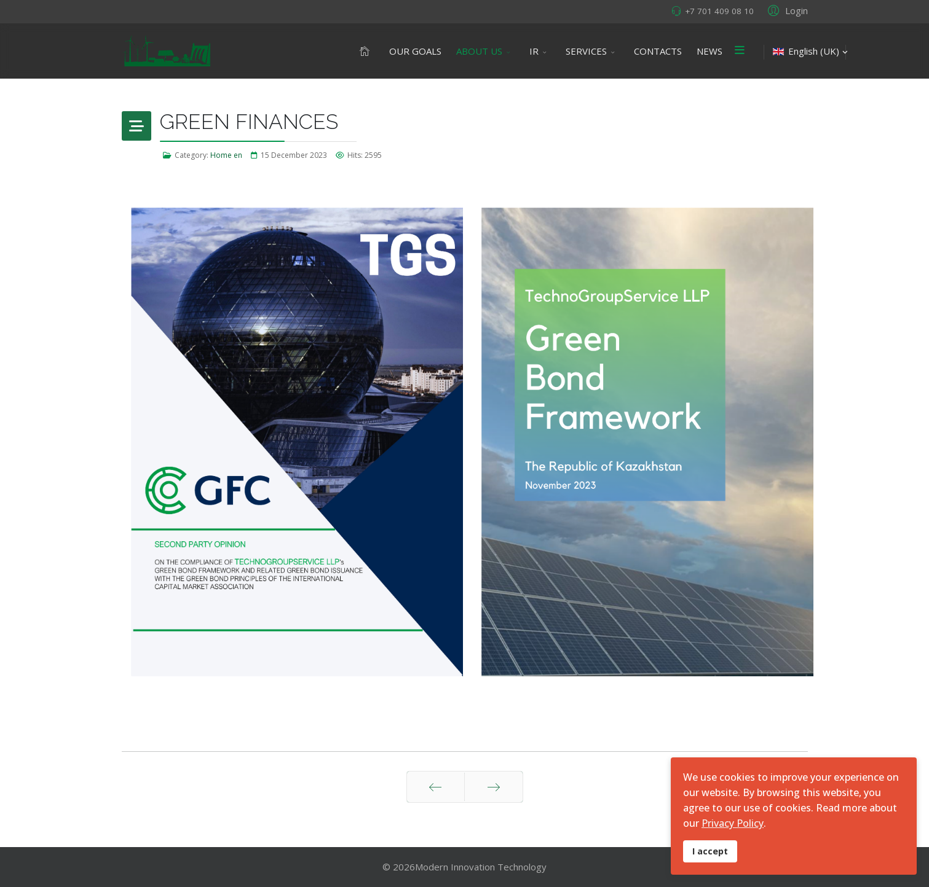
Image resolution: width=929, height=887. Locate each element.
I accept (710, 851)
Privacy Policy (733, 823)
